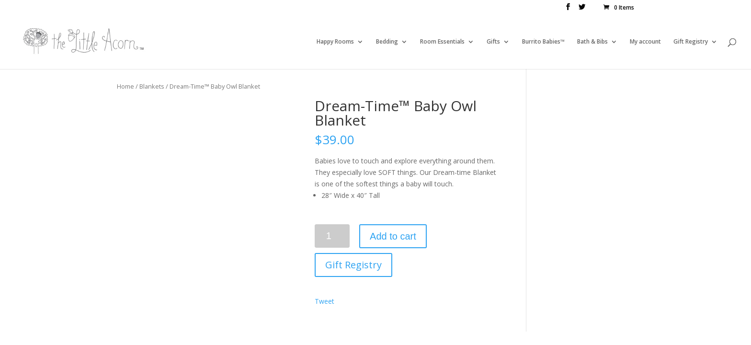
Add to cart (393, 236)
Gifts (493, 42)
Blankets (151, 86)
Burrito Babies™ (543, 42)
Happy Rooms (335, 42)
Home (125, 86)
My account (645, 42)
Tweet (324, 301)
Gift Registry (690, 42)
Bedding (387, 42)
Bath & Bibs (592, 42)
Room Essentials (442, 42)
